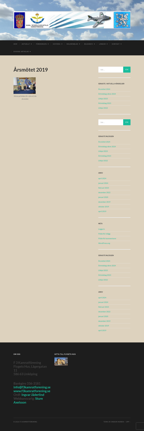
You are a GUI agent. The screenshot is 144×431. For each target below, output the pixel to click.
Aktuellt (26, 44)
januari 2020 (103, 197)
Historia (56, 44)
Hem (15, 44)
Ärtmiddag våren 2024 (107, 94)
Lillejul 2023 (103, 98)
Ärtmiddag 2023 (104, 103)
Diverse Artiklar (21, 51)
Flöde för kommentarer (107, 238)
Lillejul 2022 (103, 108)
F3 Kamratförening (28, 422)
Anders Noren (117, 422)
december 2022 (104, 192)
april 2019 (102, 211)
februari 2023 (103, 188)
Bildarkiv (88, 44)
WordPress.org (104, 243)
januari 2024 (103, 183)
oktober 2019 (103, 206)
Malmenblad (72, 44)
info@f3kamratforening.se (32, 387)
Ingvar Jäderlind (32, 395)
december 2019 (104, 202)
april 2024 (102, 178)
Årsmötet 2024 (104, 89)
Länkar (102, 44)
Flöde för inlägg (104, 234)
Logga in (101, 229)
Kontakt (116, 44)
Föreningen (41, 44)
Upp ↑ (128, 422)
